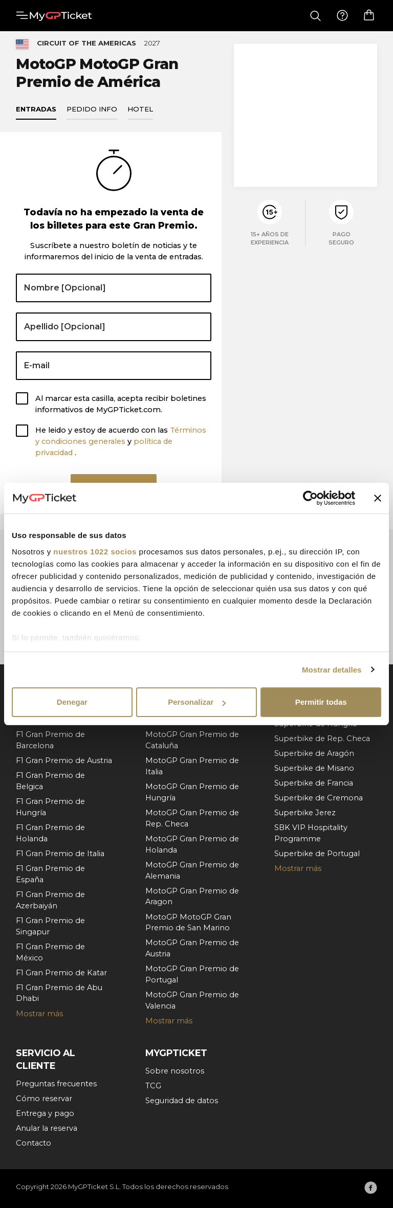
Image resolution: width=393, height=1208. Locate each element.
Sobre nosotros (174, 1071)
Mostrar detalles (332, 669)
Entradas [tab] (36, 114)
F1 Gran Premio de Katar (61, 972)
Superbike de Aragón (314, 753)
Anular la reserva (46, 1128)
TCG (153, 1085)
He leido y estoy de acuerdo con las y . (120, 447)
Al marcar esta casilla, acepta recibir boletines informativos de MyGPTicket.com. (120, 409)
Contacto (33, 1143)
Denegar (72, 702)
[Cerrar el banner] (377, 498)
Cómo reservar (44, 1098)
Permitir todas (321, 702)
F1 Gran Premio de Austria (64, 760)
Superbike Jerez (305, 812)
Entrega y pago (45, 1113)
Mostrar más (39, 1013)
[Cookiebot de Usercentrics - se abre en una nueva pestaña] (310, 498)
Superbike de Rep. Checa (322, 738)
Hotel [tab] (140, 114)
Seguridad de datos (181, 1100)
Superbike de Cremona (318, 797)
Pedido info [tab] (92, 114)
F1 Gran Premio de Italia (60, 853)
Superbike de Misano (314, 768)
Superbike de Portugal (317, 853)
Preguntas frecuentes (56, 1083)
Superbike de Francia (313, 783)
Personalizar (197, 702)
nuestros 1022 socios (95, 551)
